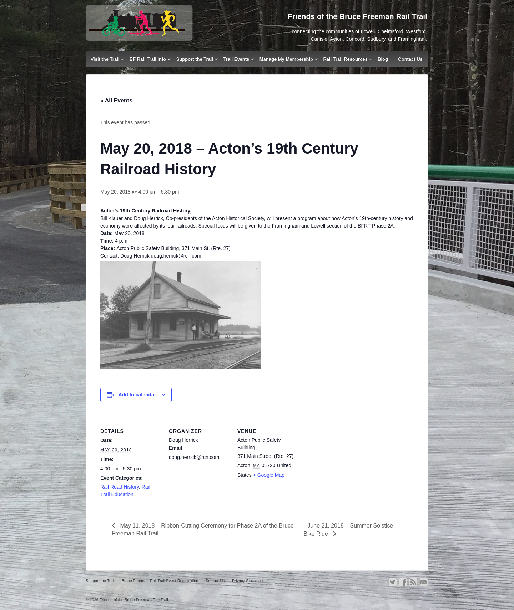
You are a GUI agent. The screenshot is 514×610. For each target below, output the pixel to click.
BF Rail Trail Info (148, 59)
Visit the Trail (105, 59)
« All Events (116, 101)
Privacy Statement (248, 581)
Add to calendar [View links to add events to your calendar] (137, 395)
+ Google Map (268, 475)
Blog (383, 59)
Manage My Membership (286, 59)
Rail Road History (119, 487)
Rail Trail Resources (345, 59)
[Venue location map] (343, 462)
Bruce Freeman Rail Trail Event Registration (160, 581)
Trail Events (236, 59)
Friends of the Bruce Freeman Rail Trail (133, 600)
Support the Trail (194, 59)
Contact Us (410, 59)
